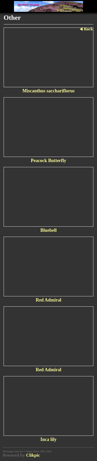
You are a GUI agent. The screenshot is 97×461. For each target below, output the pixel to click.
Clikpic (33, 455)
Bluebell (48, 230)
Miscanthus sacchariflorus (49, 90)
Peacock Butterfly (48, 160)
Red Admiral (48, 300)
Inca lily (48, 439)
